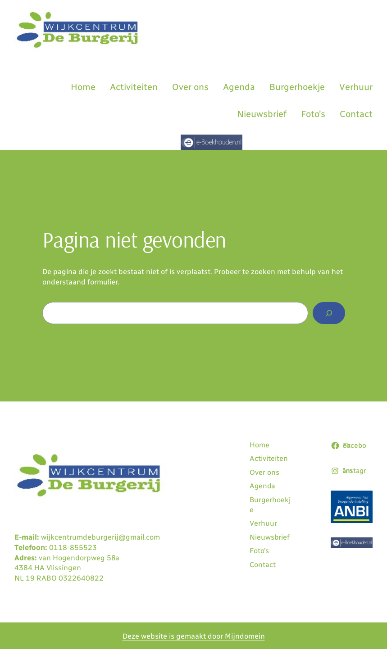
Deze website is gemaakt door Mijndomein (194, 636)
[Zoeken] (329, 313)
